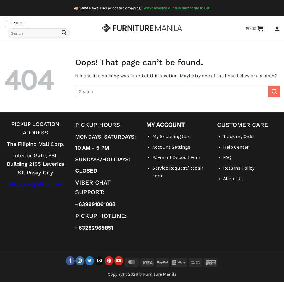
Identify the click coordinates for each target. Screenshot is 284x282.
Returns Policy (238, 168)
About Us (233, 178)
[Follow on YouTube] (118, 260)
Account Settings (171, 147)
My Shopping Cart (171, 136)
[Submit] (64, 33)
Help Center (235, 147)
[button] (17, 23)
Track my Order (239, 136)
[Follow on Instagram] (79, 260)
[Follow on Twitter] (89, 260)
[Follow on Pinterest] (109, 260)
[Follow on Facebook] (70, 260)
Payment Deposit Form (177, 157)
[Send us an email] (99, 260)
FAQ (227, 157)
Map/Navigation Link (35, 184)
